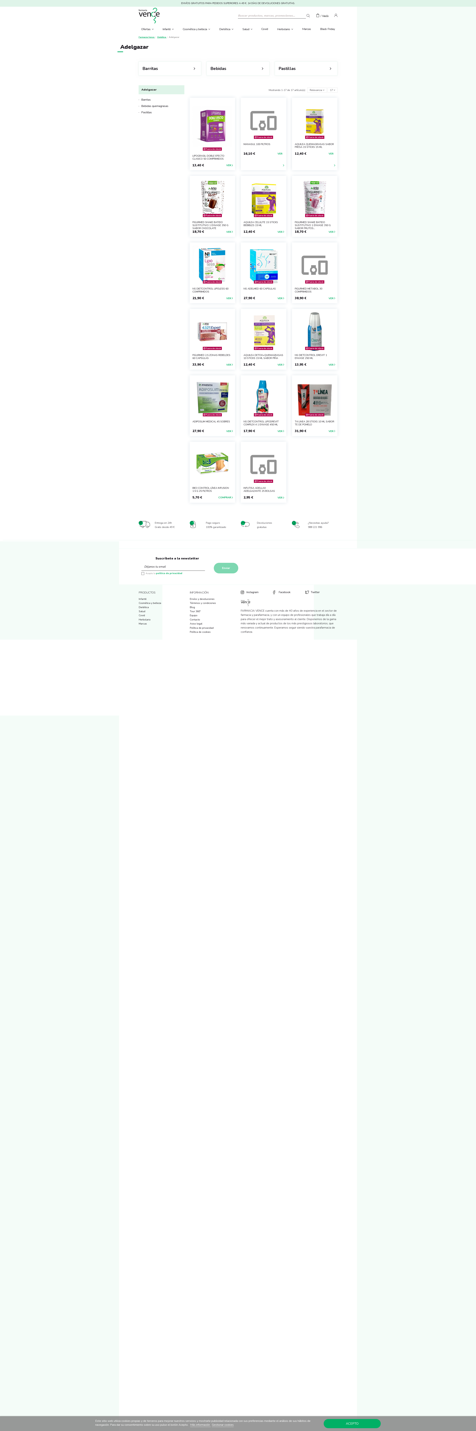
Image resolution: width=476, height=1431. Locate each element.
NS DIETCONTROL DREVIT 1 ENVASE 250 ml (311, 356)
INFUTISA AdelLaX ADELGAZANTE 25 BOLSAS (259, 489)
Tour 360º (195, 611)
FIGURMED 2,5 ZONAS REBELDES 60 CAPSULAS (211, 356)
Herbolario (145, 619)
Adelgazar (149, 90)
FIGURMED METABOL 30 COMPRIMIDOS (308, 290)
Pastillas (146, 112)
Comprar (224, 497)
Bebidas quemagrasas (154, 106)
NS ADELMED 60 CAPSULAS (260, 288)
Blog (192, 607)
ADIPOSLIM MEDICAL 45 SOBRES (211, 421)
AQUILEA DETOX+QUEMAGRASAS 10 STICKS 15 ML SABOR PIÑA (263, 356)
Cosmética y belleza (150, 603)
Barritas (146, 100)
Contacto (195, 619)
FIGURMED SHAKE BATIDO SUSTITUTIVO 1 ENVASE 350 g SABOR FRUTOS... (313, 225)
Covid (142, 615)
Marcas (143, 623)
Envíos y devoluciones (202, 599)
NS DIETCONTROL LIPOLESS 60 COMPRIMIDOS (210, 290)
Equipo (193, 615)
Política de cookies (200, 632)
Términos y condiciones (203, 603)
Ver (228, 165)
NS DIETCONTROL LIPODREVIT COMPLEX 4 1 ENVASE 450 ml (261, 423)
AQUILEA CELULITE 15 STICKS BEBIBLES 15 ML (261, 224)
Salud (142, 611)
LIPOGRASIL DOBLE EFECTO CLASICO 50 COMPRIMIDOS (208, 157)
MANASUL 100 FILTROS (257, 144)
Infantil (143, 599)
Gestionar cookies (223, 1425)
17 (332, 90)
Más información (200, 1425)
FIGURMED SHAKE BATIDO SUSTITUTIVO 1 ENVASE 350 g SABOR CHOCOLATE (210, 225)
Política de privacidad (202, 628)
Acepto (352, 1423)
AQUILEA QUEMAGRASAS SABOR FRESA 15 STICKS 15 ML (314, 146)
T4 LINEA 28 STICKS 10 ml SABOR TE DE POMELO (314, 423)
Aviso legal (196, 623)
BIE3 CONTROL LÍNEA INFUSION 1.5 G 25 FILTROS (210, 489)
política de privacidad (169, 573)
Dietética (144, 607)
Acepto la (164, 573)
